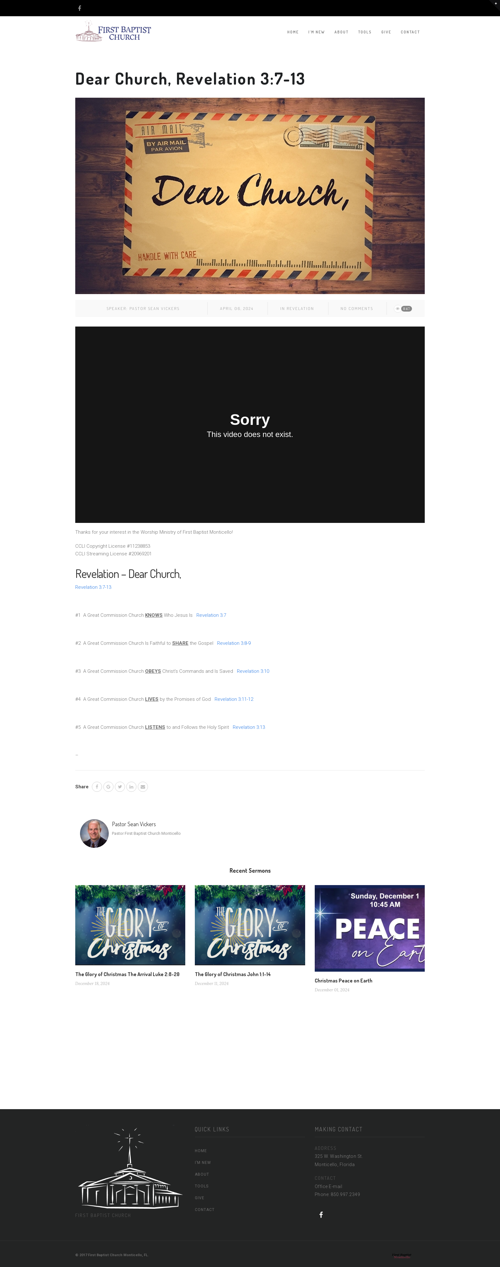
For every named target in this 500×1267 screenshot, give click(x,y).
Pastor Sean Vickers (154, 308)
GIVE (386, 32)
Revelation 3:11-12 (234, 699)
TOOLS (365, 32)
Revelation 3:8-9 (234, 643)
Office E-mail (328, 1186)
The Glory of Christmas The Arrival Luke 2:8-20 (127, 974)
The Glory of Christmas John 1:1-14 (233, 974)
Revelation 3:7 (211, 615)
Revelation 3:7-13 (93, 587)
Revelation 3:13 (249, 727)
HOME (293, 32)
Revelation (300, 308)
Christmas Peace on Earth (343, 980)
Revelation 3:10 (253, 671)
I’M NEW (316, 32)
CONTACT (410, 32)
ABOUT (342, 32)
